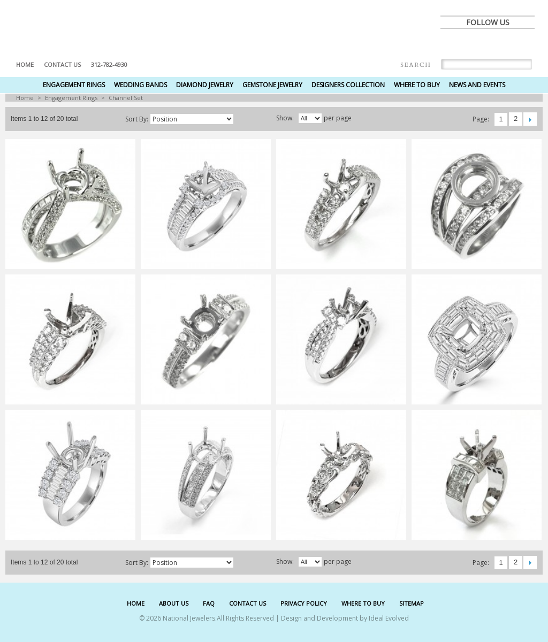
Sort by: (136, 119)
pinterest (499, 43)
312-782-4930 (109, 64)
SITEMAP (411, 603)
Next (530, 119)
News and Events (477, 84)
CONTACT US (247, 603)
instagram (522, 43)
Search (415, 65)
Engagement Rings (74, 84)
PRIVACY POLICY (303, 603)
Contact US (62, 64)
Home (25, 64)
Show (284, 118)
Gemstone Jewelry (272, 84)
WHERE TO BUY (363, 603)
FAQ (209, 603)
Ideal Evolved (389, 618)
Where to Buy (417, 84)
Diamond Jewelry (204, 84)
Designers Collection (348, 84)
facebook (452, 43)
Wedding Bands (140, 84)
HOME (135, 603)
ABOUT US (173, 603)
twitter (475, 43)
